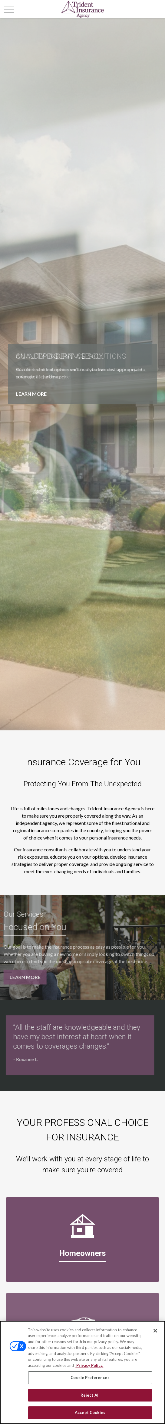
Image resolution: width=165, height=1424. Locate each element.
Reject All (90, 1395)
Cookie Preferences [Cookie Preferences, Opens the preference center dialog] (90, 1377)
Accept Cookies (90, 1412)
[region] (82, 1372)
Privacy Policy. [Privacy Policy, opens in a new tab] (89, 1365)
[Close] (155, 1330)
